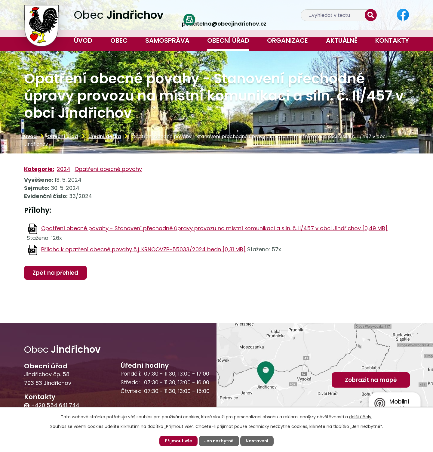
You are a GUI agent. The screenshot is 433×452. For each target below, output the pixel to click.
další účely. (360, 417)
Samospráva (167, 40)
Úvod (83, 40)
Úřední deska (104, 136)
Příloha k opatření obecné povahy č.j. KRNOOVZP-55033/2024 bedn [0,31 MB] (143, 249)
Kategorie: (39, 169)
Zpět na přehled (55, 273)
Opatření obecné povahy (108, 169)
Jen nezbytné (219, 441)
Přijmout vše (178, 441)
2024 (63, 169)
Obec (118, 40)
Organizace (287, 40)
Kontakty (392, 40)
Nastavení (257, 441)
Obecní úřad (228, 40)
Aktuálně (342, 40)
